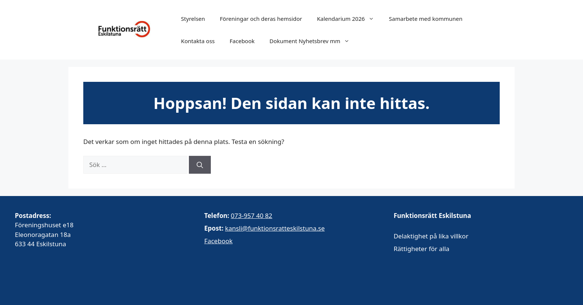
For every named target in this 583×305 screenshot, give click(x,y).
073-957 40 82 (252, 215)
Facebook (242, 41)
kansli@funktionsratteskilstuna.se (275, 228)
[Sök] (200, 165)
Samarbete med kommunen (426, 18)
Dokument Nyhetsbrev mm (313, 41)
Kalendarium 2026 (349, 18)
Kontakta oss (198, 41)
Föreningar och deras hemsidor (261, 18)
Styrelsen (193, 18)
